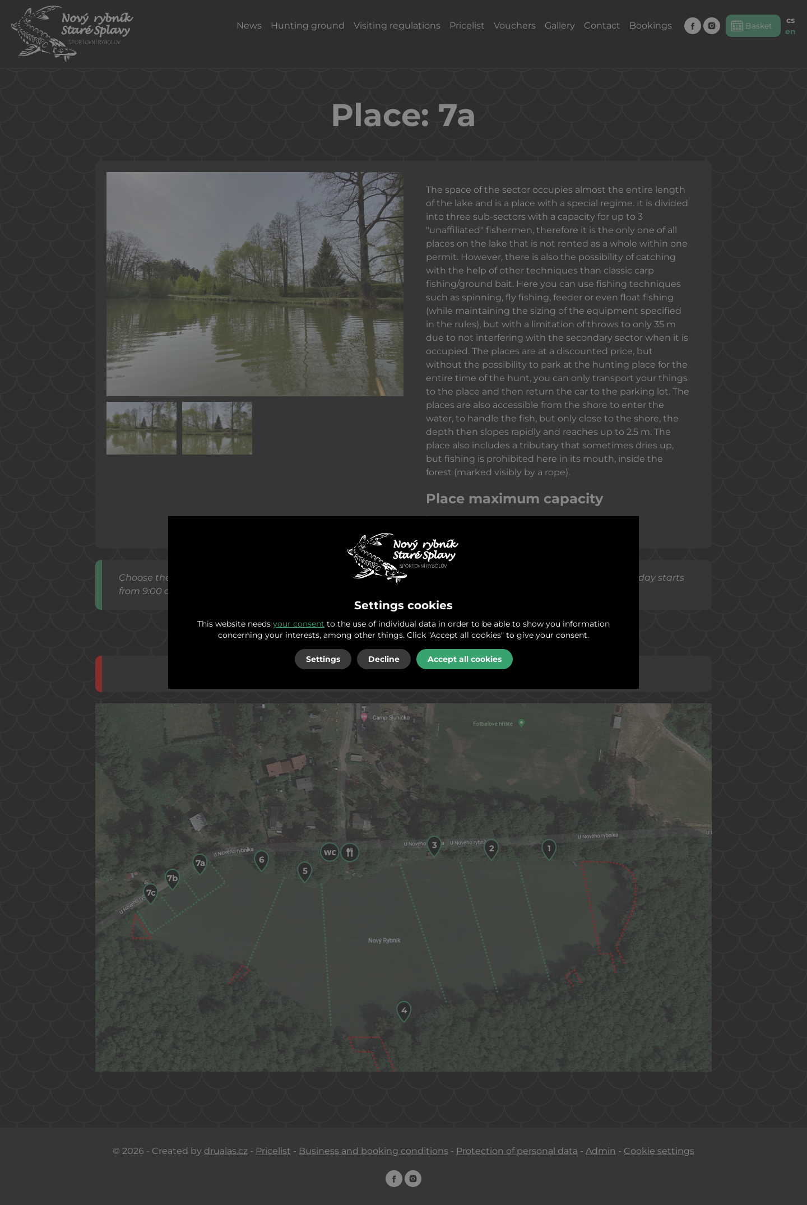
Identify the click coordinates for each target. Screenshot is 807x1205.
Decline (384, 659)
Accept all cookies (465, 659)
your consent (298, 624)
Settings (323, 659)
